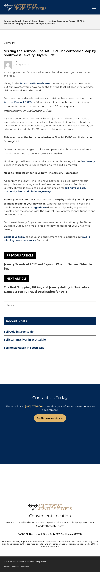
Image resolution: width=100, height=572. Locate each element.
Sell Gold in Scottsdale (19, 331)
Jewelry (9, 43)
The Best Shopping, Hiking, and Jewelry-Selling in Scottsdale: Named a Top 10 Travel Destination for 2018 (47, 289)
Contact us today (14, 236)
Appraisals (25, 567)
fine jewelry (87, 161)
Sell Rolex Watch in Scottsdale (24, 347)
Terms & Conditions (11, 567)
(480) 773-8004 (34, 406)
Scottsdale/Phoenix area (35, 83)
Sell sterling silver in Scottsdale (25, 339)
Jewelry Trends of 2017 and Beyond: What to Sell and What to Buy (48, 266)
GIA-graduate (38, 207)
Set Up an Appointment (50, 418)
